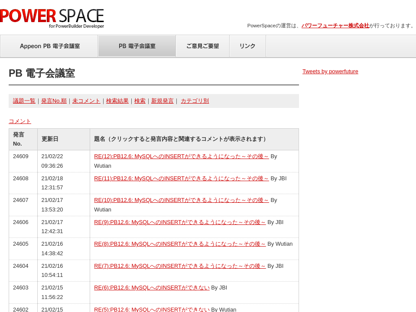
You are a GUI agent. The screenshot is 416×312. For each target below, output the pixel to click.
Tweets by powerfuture (330, 71)
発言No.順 (54, 101)
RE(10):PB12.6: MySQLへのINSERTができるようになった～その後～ (181, 200)
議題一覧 (24, 101)
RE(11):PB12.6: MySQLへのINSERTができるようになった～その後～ (181, 178)
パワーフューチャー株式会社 (335, 25)
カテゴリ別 (195, 101)
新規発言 (162, 101)
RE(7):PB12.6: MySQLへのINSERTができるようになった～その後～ (180, 266)
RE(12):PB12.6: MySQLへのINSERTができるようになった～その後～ (181, 156)
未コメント (86, 101)
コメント (20, 121)
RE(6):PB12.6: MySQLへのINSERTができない (151, 287)
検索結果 (117, 101)
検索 (140, 101)
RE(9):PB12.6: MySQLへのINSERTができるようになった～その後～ (180, 222)
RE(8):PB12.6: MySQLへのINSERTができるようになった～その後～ (180, 243)
